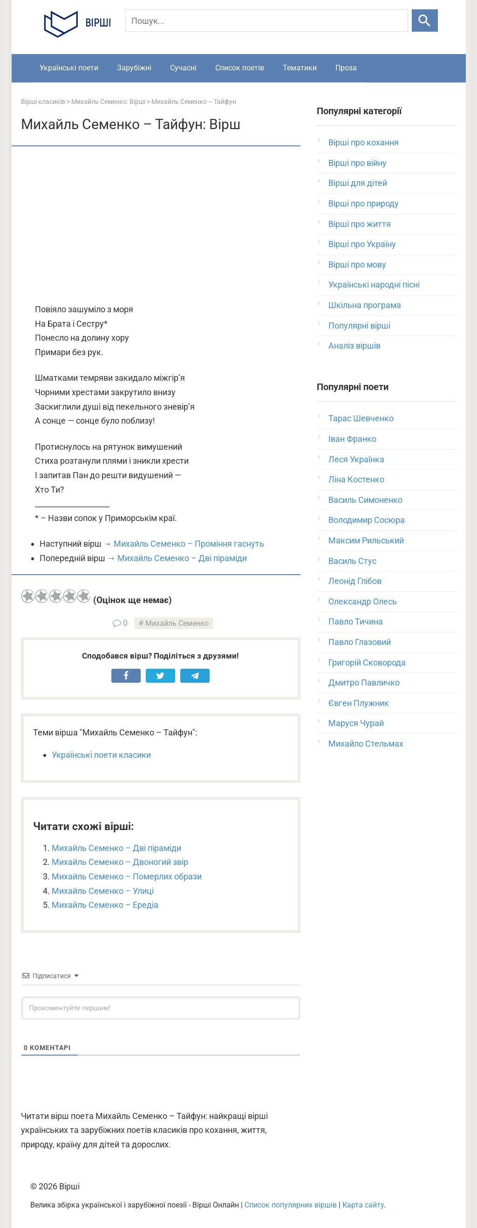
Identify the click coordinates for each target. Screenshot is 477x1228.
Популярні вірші (359, 325)
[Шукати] (424, 20)
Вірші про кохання (363, 142)
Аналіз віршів (354, 345)
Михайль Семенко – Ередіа (105, 905)
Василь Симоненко (365, 500)
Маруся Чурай (356, 723)
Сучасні (183, 67)
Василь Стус (352, 561)
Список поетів (239, 67)
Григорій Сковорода (367, 662)
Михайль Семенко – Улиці (103, 891)
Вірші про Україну (362, 244)
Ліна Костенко (356, 479)
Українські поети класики (101, 755)
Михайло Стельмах (365, 743)
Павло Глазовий (359, 642)
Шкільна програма (364, 305)
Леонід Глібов (355, 581)
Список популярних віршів (291, 1205)
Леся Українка (356, 459)
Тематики (300, 67)
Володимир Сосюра (366, 520)
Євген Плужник (358, 703)
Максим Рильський (366, 540)
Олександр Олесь (362, 601)
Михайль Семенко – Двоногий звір (120, 862)
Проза (346, 67)
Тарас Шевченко (361, 418)
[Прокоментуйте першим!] (160, 1008)
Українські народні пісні (374, 284)
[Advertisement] (160, 225)
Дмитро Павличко (364, 682)
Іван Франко (352, 439)
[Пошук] (267, 20)
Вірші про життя (359, 224)
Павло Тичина (355, 621)
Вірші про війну (357, 163)
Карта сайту (363, 1205)
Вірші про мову (357, 264)
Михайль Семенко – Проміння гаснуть (189, 544)
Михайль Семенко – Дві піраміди (182, 558)
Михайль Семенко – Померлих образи (127, 876)
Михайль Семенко (177, 623)
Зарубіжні (134, 67)
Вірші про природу (363, 203)
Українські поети (69, 67)
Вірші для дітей (357, 183)
